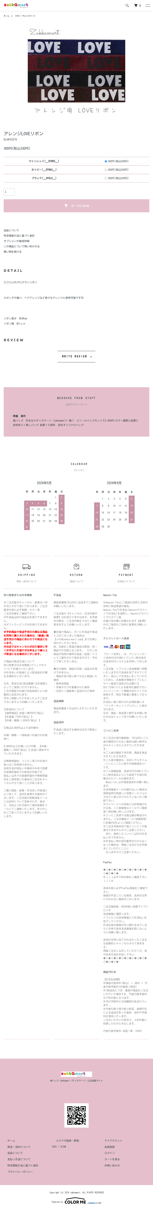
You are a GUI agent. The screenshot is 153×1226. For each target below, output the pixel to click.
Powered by (77, 1200)
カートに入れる (76, 205)
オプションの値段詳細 (16, 241)
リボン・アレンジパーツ (28, 16)
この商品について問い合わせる (22, 246)
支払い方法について (15, 1159)
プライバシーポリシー (16, 1172)
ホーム (7, 16)
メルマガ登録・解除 (63, 1140)
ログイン (106, 1153)
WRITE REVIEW (74, 356)
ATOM (63, 1146)
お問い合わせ (108, 1165)
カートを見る (108, 1159)
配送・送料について (15, 1146)
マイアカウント (110, 1140)
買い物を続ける (13, 251)
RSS (54, 1146)
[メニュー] (147, 5)
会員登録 (106, 1146)
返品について (11, 230)
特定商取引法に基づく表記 (19, 235)
